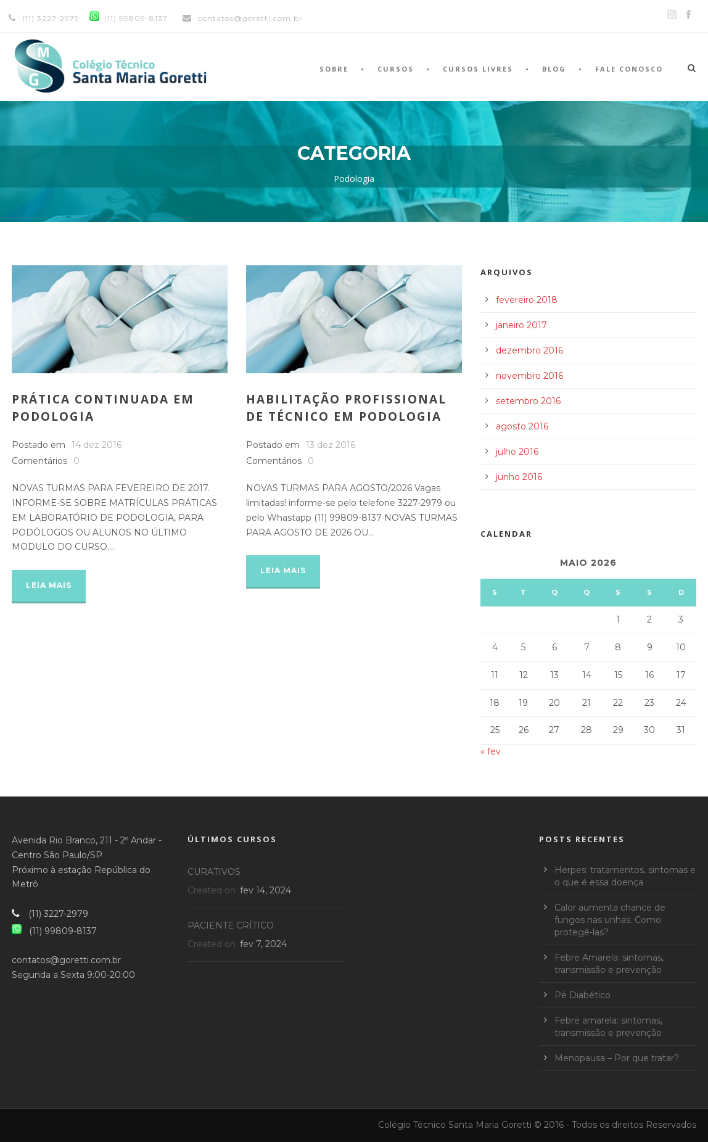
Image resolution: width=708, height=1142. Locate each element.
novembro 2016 (529, 375)
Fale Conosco (629, 68)
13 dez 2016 (330, 444)
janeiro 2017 (521, 325)
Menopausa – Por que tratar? (616, 1058)
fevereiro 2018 (527, 299)
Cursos (395, 68)
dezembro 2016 (529, 350)
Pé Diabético (582, 995)
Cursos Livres (478, 68)
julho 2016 (517, 451)
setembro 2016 (528, 401)
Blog (554, 68)
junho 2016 (519, 476)
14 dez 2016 (96, 444)
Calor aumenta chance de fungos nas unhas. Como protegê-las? (609, 920)
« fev (490, 751)
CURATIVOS (214, 871)
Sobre (333, 68)
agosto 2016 (522, 426)
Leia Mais (49, 585)
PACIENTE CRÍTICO (230, 925)
